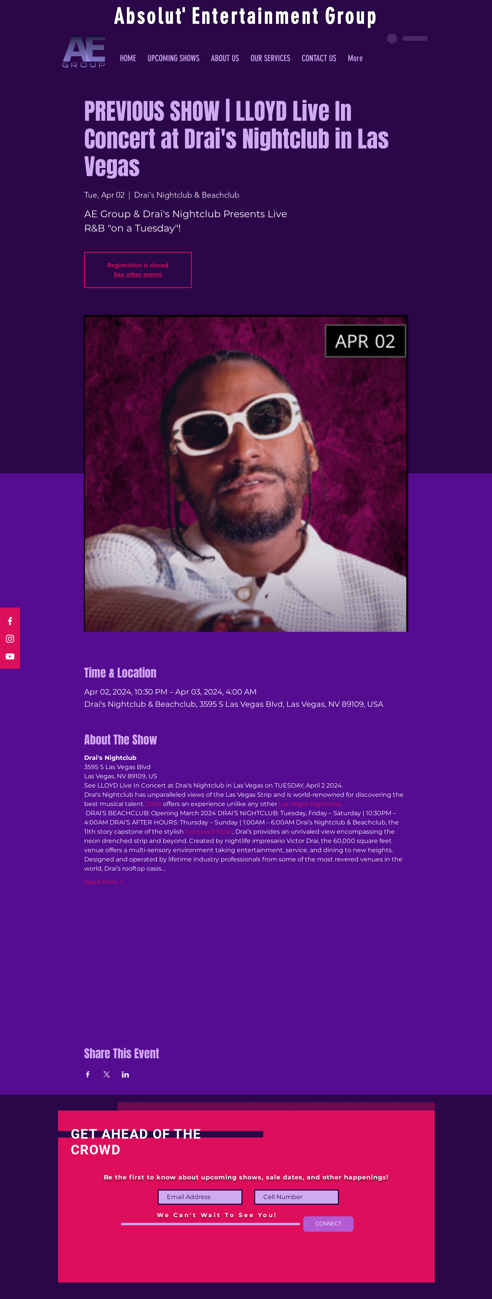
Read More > (103, 882)
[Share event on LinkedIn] (125, 1074)
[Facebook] (10, 621)
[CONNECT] (328, 1224)
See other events (138, 274)
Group (351, 16)
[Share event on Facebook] (87, 1074)
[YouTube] (10, 656)
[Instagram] (10, 638)
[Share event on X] (106, 1074)
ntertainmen (256, 16)
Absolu (145, 16)
